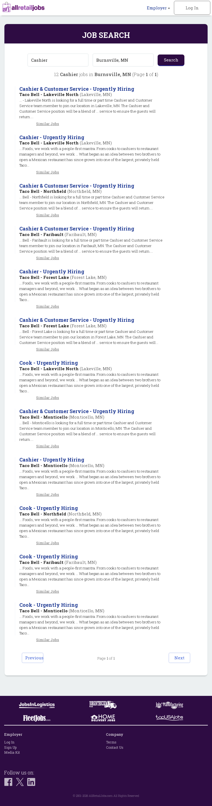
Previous (41, 669)
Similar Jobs (47, 123)
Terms (111, 742)
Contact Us (114, 747)
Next (171, 669)
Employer (158, 8)
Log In (192, 8)
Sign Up (10, 747)
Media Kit (12, 752)
